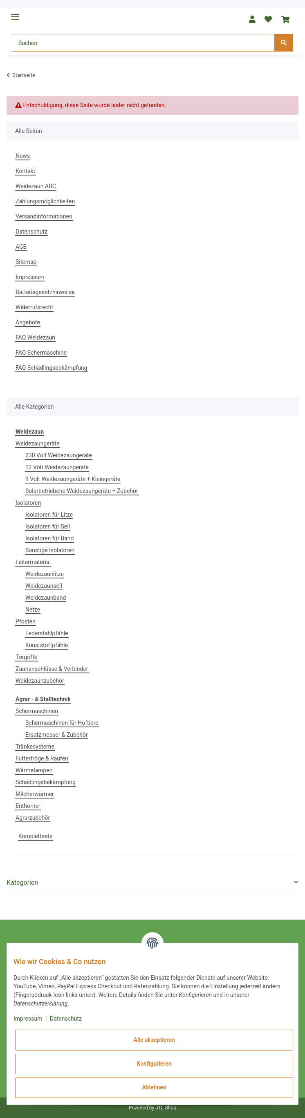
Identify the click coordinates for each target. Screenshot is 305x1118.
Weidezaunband (45, 597)
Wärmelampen (34, 770)
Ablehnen (154, 1087)
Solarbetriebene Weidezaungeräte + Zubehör (81, 491)
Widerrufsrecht (34, 307)
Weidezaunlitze (44, 574)
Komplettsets (35, 836)
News (23, 156)
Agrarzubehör (33, 817)
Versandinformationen (44, 216)
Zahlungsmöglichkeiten (45, 201)
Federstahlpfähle (46, 633)
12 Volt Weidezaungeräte (57, 467)
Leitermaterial (33, 562)
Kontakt (25, 171)
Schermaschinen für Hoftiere (62, 723)
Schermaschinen (37, 711)
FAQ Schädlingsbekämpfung (51, 367)
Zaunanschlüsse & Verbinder (52, 669)
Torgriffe (26, 657)
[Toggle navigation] (15, 13)
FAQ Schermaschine (41, 352)
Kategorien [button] (22, 882)
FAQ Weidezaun (35, 337)
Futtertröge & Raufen (42, 758)
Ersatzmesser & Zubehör (56, 734)
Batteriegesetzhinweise (45, 292)
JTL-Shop (165, 1108)
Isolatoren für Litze (49, 514)
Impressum (30, 277)
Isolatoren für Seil (47, 526)
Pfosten (26, 621)
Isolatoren (28, 502)
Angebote (28, 322)
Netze (32, 609)
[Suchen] (143, 43)
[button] (252, 19)
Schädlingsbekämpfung (46, 782)
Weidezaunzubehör (40, 680)
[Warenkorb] (285, 19)
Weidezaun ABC (36, 186)
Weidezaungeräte (38, 443)
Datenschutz (31, 231)
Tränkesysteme (35, 746)
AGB (21, 246)
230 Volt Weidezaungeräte (58, 455)
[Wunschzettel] (268, 19)
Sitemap (26, 262)
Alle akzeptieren (154, 1040)
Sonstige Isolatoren (49, 550)
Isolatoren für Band (49, 538)
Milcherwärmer (35, 794)
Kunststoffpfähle (46, 645)
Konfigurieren (154, 1063)
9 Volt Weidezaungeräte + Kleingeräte (72, 479)
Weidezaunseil (43, 586)
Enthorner (28, 806)
